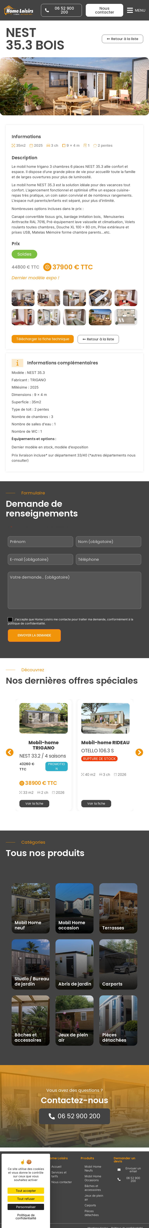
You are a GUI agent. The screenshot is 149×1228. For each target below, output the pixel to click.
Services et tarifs (58, 1174)
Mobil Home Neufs (93, 1168)
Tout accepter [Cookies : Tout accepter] (26, 1191)
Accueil (56, 1166)
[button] (136, 10)
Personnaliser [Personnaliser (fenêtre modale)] (26, 1207)
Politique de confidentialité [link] (26, 1216)
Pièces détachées (92, 1213)
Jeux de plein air (94, 1197)
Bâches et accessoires (93, 1187)
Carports (90, 1205)
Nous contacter (61, 1182)
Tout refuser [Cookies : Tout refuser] (26, 1199)
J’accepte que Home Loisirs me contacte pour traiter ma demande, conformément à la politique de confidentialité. (70, 621)
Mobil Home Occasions (93, 1178)
